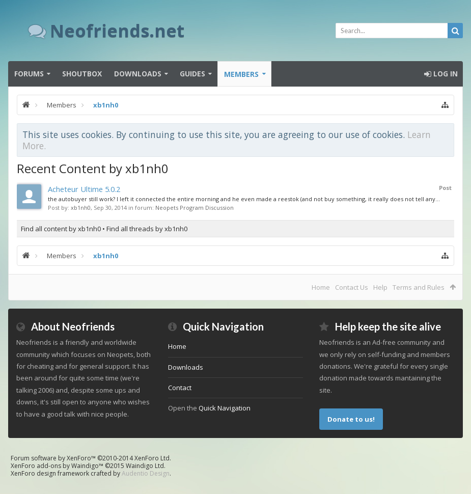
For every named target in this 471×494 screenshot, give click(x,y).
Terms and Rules (419, 287)
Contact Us (351, 287)
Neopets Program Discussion (194, 207)
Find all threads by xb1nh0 (146, 228)
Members (241, 74)
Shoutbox (82, 73)
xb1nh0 (81, 207)
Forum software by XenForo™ (91, 458)
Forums (29, 73)
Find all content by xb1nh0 (61, 228)
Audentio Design (146, 473)
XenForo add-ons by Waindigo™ (57, 465)
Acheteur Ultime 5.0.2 (84, 189)
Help (380, 287)
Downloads (137, 73)
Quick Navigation (225, 408)
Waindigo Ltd (145, 465)
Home (321, 287)
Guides (192, 73)
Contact (179, 387)
